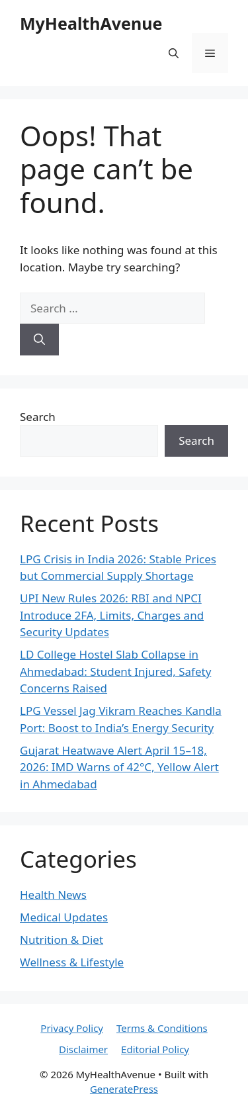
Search (38, 416)
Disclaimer (83, 1049)
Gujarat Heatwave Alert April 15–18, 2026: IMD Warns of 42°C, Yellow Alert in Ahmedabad (119, 767)
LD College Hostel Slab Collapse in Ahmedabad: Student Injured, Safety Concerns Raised (115, 671)
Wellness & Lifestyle (72, 962)
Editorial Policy (155, 1049)
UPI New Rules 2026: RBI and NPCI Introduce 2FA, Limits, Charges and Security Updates (112, 614)
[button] (173, 53)
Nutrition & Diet (61, 939)
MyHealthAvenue (91, 23)
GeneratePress (124, 1088)
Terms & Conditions (162, 1028)
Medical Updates (64, 917)
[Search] (39, 339)
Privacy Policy (71, 1028)
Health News (53, 894)
